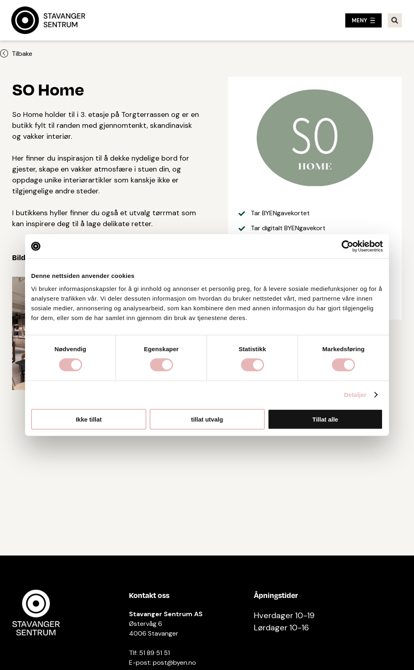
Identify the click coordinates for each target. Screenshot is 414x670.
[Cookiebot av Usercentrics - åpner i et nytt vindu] (347, 246)
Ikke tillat (88, 419)
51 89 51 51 (154, 653)
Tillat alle (325, 419)
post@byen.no (174, 662)
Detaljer (355, 394)
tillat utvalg (207, 419)
